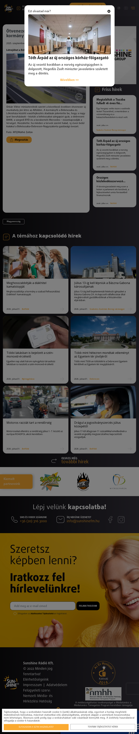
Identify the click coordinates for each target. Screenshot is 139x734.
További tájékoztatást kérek (103, 727)
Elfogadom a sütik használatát (36, 727)
